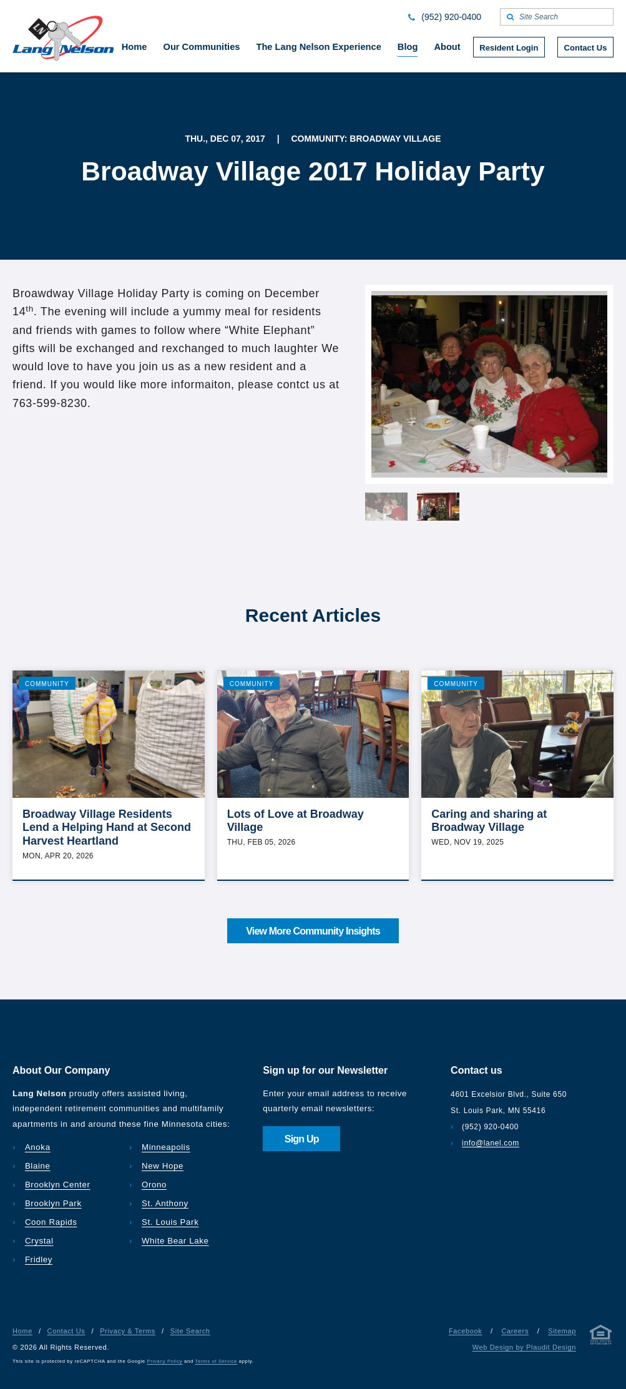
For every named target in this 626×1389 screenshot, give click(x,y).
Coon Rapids (51, 1222)
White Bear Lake (175, 1240)
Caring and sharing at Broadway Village (489, 821)
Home (22, 1331)
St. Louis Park (170, 1222)
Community (47, 683)
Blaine (38, 1166)
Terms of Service (216, 1361)
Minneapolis (166, 1147)
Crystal (39, 1240)
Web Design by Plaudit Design (524, 1347)
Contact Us (66, 1331)
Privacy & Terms (127, 1331)
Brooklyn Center (57, 1184)
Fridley (38, 1259)
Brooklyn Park (53, 1203)
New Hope (162, 1166)
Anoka (38, 1147)
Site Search (190, 1331)
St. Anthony (165, 1203)
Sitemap (562, 1331)
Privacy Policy (165, 1361)
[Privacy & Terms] (601, 1337)
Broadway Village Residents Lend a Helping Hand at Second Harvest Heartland (106, 827)
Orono (154, 1184)
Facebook (465, 1331)
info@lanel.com (490, 1143)
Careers (515, 1331)
